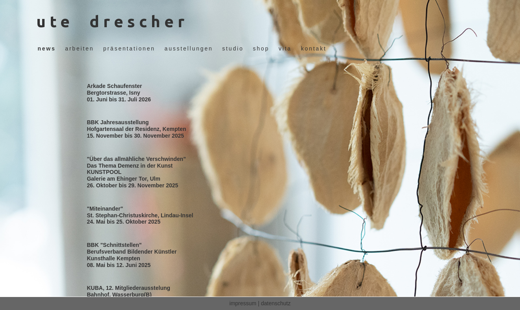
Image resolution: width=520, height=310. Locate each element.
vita (285, 48)
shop (261, 48)
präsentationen (129, 48)
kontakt (314, 48)
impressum (242, 303)
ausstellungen (189, 48)
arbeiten (79, 48)
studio (232, 48)
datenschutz (276, 303)
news (46, 48)
